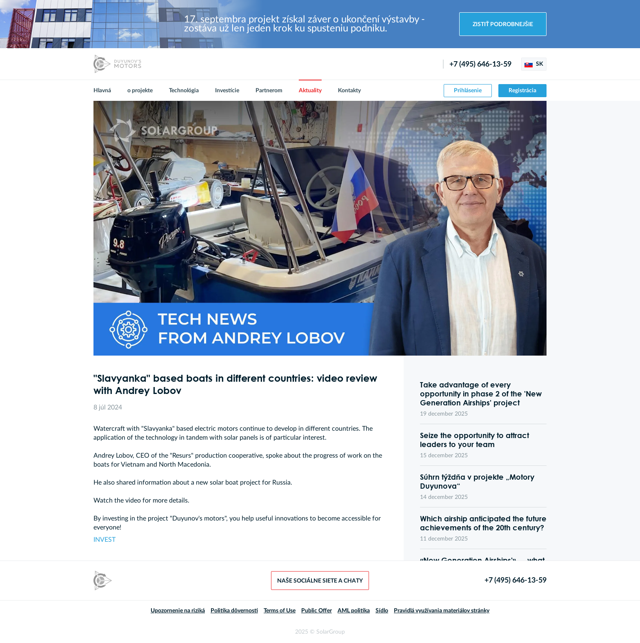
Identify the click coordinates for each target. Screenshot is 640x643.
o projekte (140, 90)
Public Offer (316, 611)
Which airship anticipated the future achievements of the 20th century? (483, 523)
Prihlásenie (468, 90)
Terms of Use (280, 611)
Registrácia (522, 90)
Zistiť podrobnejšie (503, 24)
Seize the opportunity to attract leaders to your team (474, 440)
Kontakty (349, 90)
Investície (227, 90)
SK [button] (533, 64)
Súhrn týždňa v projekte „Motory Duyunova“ (477, 481)
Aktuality (310, 90)
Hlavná (102, 90)
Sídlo (382, 611)
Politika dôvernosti (234, 611)
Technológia (184, 90)
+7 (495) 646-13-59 (480, 64)
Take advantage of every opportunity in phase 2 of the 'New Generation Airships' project (481, 393)
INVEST (104, 539)
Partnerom (269, 90)
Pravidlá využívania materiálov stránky (441, 611)
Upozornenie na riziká (178, 611)
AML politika (354, 611)
